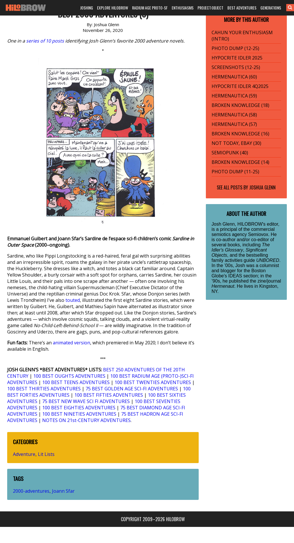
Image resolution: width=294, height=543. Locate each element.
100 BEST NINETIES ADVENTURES (79, 414)
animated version (71, 342)
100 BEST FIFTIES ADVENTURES (108, 395)
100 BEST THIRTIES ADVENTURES (44, 388)
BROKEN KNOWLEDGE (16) (240, 134)
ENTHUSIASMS (183, 8)
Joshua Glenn (262, 187)
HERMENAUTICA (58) (234, 115)
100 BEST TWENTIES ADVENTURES (153, 382)
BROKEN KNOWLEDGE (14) (240, 162)
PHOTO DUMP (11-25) (235, 171)
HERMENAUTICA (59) (234, 96)
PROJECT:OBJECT (210, 8)
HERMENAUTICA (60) (234, 77)
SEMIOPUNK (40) (230, 152)
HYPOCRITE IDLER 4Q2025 (240, 86)
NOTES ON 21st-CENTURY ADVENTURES (86, 420)
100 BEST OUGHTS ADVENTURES (69, 376)
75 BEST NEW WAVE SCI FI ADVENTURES (86, 401)
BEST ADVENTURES (241, 8)
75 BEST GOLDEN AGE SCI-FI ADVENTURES (132, 388)
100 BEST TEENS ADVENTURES (76, 382)
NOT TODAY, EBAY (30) (236, 143)
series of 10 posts (45, 41)
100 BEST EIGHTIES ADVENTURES (78, 407)
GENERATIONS (270, 8)
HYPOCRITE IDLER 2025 (237, 58)
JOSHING (86, 8)
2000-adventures (31, 491)
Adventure (24, 454)
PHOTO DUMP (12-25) (235, 48)
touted (72, 300)
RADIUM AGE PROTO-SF (150, 8)
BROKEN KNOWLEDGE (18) (240, 105)
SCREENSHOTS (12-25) (236, 67)
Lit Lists (46, 454)
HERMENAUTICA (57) (234, 124)
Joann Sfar (63, 491)
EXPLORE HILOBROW (112, 8)
